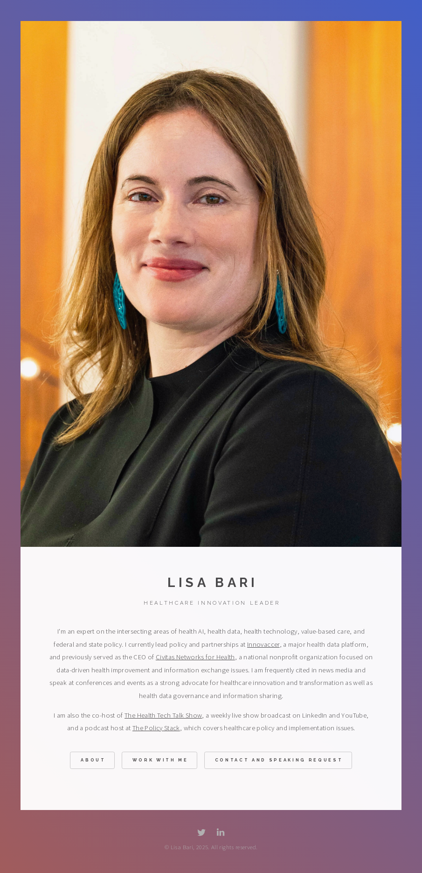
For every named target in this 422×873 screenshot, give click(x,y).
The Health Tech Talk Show (163, 716)
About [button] (93, 760)
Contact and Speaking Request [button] (279, 760)
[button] (201, 833)
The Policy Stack (156, 729)
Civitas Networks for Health (195, 657)
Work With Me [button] (160, 760)
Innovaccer (263, 645)
